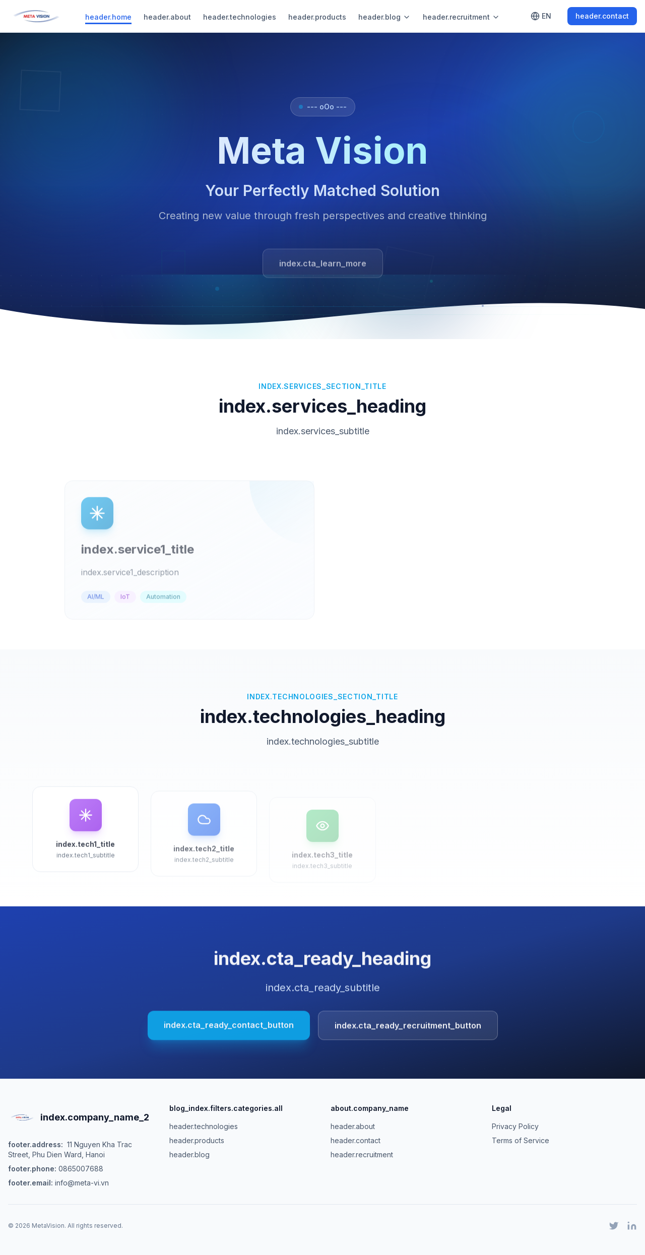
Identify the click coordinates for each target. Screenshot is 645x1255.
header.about (167, 17)
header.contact (602, 16)
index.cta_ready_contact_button (229, 1029)
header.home (108, 17)
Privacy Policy (515, 1126)
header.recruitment (461, 17)
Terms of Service (520, 1140)
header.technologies (239, 17)
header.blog (384, 17)
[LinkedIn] (632, 1226)
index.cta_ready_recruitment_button (408, 1029)
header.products (317, 17)
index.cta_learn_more (322, 266)
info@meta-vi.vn (82, 1182)
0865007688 (80, 1168)
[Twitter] (614, 1226)
